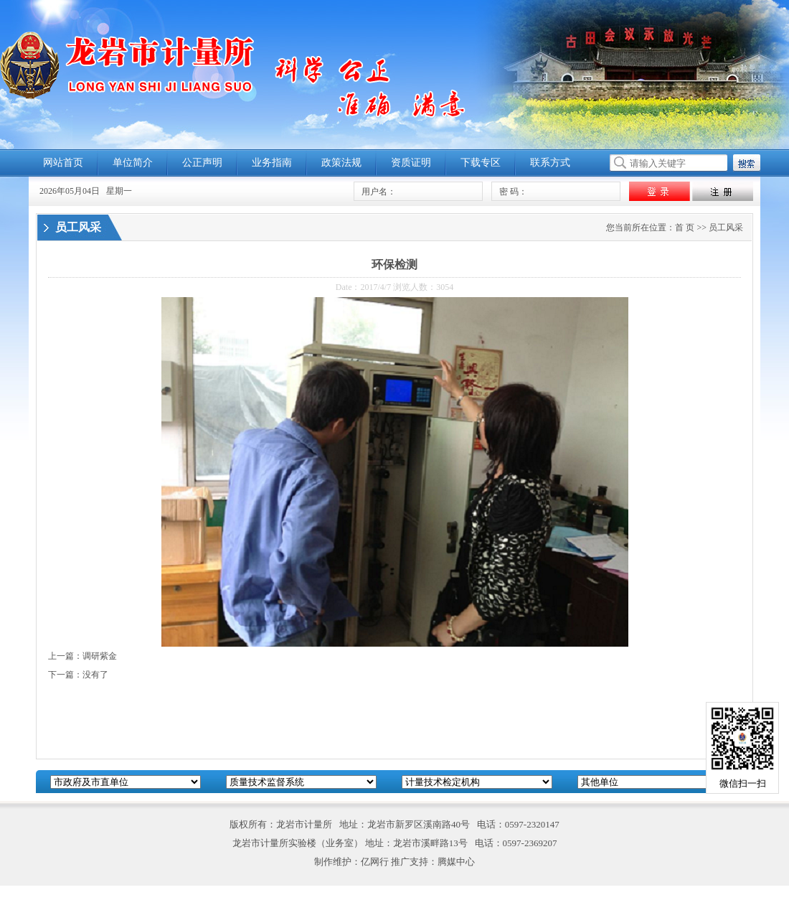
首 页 (684, 227)
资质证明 (411, 162)
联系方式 (550, 162)
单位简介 (133, 162)
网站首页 (63, 162)
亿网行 (375, 861)
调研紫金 (99, 656)
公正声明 (202, 162)
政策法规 (341, 162)
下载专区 (480, 162)
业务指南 (272, 162)
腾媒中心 (456, 861)
